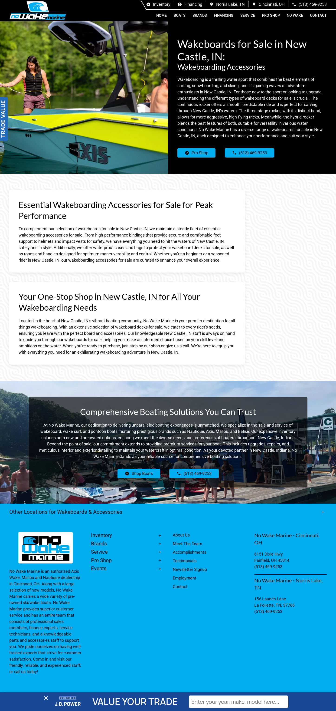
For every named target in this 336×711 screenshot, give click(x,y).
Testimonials (184, 560)
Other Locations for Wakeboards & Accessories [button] (65, 512)
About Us (181, 535)
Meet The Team (187, 543)
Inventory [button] (101, 535)
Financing (223, 15)
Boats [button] (180, 15)
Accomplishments (189, 552)
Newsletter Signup (190, 569)
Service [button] (247, 15)
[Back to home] (37, 10)
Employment (184, 578)
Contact (318, 15)
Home (161, 15)
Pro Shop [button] (271, 15)
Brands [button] (199, 15)
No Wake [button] (295, 15)
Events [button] (98, 568)
